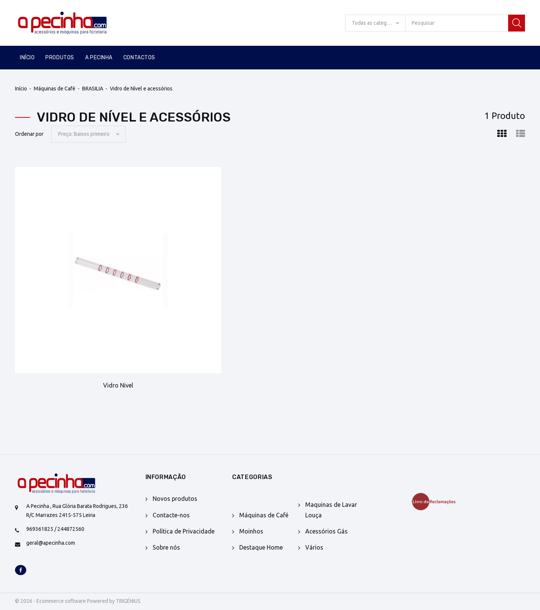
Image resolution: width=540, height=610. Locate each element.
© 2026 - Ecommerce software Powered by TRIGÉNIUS (78, 601)
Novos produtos (175, 498)
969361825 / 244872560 (55, 529)
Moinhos (251, 531)
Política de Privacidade (183, 531)
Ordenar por (29, 134)
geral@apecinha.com (50, 543)
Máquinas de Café (54, 89)
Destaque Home (261, 547)
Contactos (139, 57)
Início (27, 57)
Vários (314, 547)
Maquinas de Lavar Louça (331, 509)
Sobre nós (166, 547)
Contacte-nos (171, 515)
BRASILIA (92, 89)
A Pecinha (98, 57)
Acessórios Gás (326, 531)
